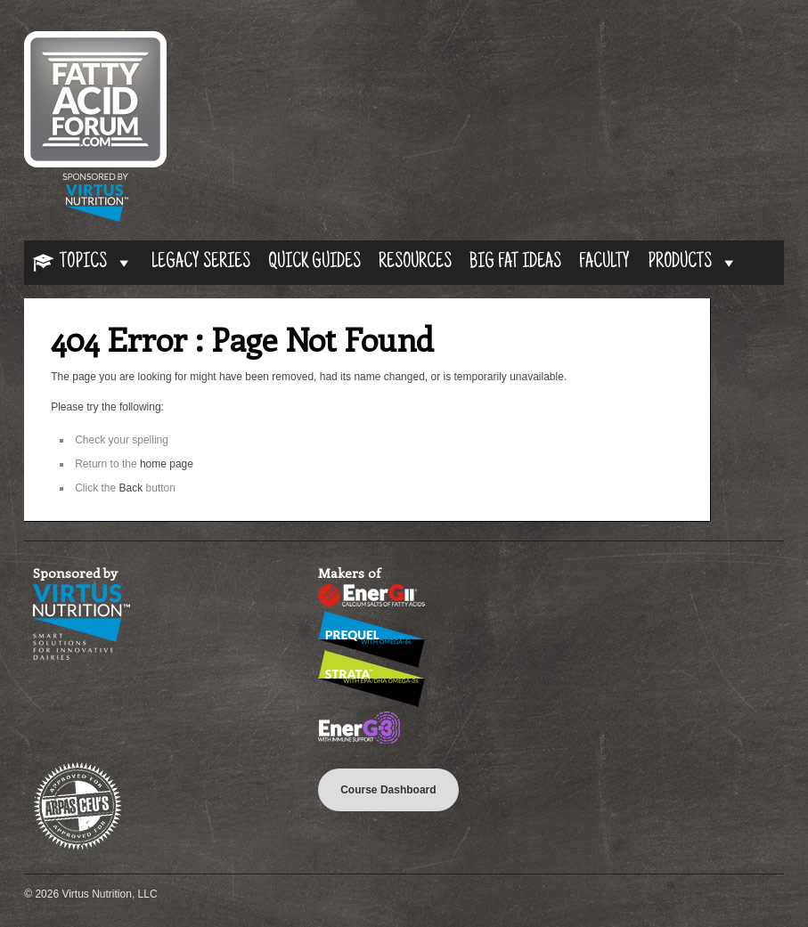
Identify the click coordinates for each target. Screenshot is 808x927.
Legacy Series (200, 262)
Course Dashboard (388, 790)
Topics (97, 262)
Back (131, 488)
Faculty (604, 262)
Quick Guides (314, 262)
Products (693, 262)
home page (166, 464)
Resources (415, 262)
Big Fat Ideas (515, 262)
